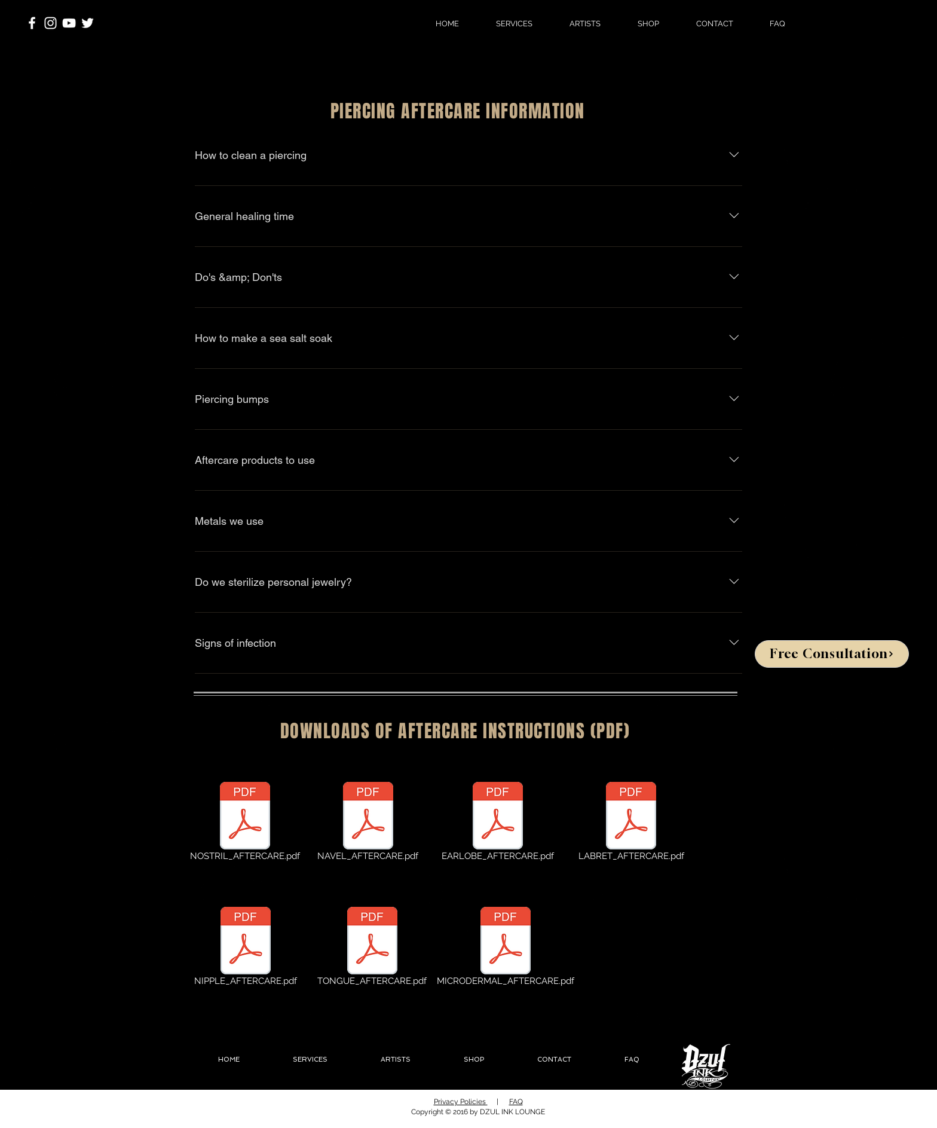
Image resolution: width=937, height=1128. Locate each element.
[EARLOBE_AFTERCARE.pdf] (498, 824)
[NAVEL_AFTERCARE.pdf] (367, 824)
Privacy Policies (461, 1102)
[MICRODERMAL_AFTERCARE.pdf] (505, 949)
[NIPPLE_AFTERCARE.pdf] (245, 949)
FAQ (516, 1102)
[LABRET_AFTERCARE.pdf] (631, 824)
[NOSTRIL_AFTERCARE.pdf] (245, 824)
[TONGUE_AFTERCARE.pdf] (372, 949)
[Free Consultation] (832, 654)
